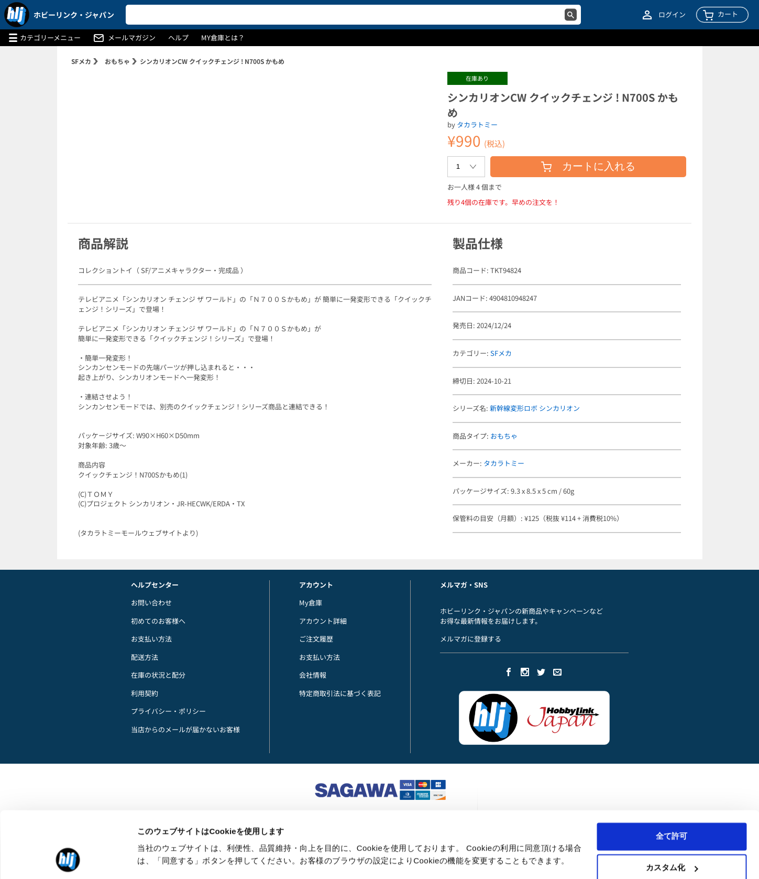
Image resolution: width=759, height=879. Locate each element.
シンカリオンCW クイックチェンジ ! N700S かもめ (212, 61)
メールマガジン (132, 37)
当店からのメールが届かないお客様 (185, 729)
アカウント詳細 (323, 621)
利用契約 (144, 693)
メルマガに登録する (470, 639)
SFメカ (81, 61)
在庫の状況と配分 (158, 675)
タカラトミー (477, 124)
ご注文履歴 (316, 639)
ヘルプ (178, 37)
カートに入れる (588, 166)
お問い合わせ (151, 602)
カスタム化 (672, 836)
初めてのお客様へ (158, 621)
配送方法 (144, 657)
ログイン (672, 14)
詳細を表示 (157, 858)
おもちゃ (117, 61)
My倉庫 (310, 602)
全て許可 (671, 804)
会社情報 (312, 675)
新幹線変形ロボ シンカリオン (535, 408)
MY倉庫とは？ (223, 37)
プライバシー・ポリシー (168, 711)
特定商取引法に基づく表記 (340, 693)
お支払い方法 (151, 639)
